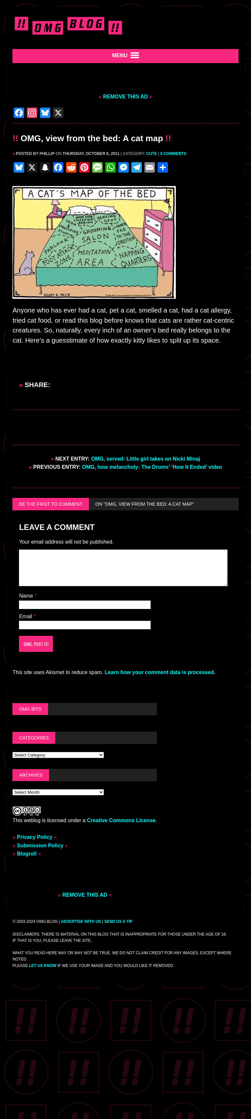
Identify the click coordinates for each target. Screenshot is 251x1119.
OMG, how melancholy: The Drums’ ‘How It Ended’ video (125, 467)
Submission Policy (40, 845)
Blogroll (27, 853)
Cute (151, 153)
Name (26, 596)
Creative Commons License (121, 820)
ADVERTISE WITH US (81, 921)
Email (26, 616)
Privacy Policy (35, 837)
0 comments (173, 153)
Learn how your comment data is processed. (160, 672)
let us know (42, 965)
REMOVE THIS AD (125, 96)
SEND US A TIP (118, 921)
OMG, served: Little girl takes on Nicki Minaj (125, 459)
